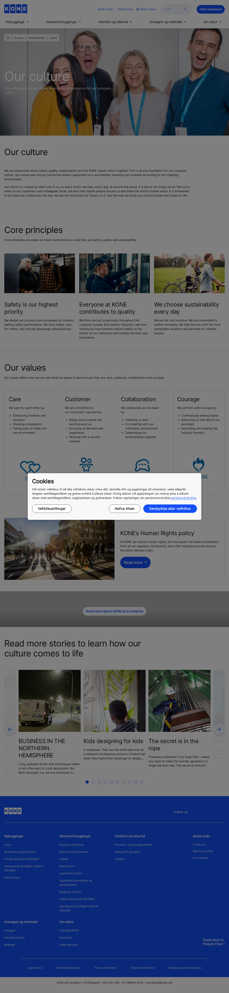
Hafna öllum (125, 509)
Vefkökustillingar (52, 509)
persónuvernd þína (183, 498)
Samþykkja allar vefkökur (170, 509)
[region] (114, 496)
